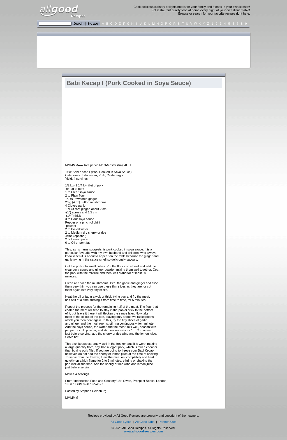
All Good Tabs (144, 421)
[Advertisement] (142, 51)
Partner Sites (168, 421)
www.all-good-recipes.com (143, 431)
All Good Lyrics (120, 421)
